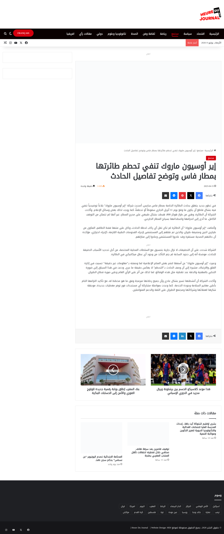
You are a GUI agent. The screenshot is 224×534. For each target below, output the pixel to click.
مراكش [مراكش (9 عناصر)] (126, 512)
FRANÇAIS (23, 33)
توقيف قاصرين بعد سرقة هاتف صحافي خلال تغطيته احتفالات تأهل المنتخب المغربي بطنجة (150, 452)
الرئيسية (214, 33)
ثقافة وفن (149, 33)
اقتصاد (200, 33)
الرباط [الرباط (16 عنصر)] (162, 506)
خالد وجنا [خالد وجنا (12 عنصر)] (196, 512)
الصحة (134, 33)
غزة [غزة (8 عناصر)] (162, 512)
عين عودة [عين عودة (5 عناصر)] (173, 512)
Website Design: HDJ (161, 527)
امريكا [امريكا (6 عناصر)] (132, 506)
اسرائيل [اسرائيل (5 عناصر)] (216, 506)
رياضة (163, 33)
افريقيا (70, 33)
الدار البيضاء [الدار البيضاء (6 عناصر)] (175, 506)
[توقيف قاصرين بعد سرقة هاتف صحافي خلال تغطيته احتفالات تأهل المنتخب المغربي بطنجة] (148, 434)
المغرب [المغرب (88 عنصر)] (152, 506)
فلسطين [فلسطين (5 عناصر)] (152, 512)
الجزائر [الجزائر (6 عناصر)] (188, 506)
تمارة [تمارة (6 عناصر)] (208, 512)
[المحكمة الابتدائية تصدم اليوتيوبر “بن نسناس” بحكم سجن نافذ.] (101, 438)
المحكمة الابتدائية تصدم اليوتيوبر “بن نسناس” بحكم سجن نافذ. (102, 458)
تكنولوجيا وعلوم (117, 33)
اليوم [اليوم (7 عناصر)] (142, 506)
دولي (100, 33)
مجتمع (175, 33)
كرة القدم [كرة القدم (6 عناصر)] (138, 512)
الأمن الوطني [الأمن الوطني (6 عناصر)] (202, 506)
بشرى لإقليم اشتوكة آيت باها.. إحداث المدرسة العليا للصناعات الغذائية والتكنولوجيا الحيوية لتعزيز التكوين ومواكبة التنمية (196, 428)
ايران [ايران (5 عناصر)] (123, 506)
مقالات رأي (85, 33)
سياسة (188, 33)
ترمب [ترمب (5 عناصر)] (217, 512)
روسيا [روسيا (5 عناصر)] (184, 512)
